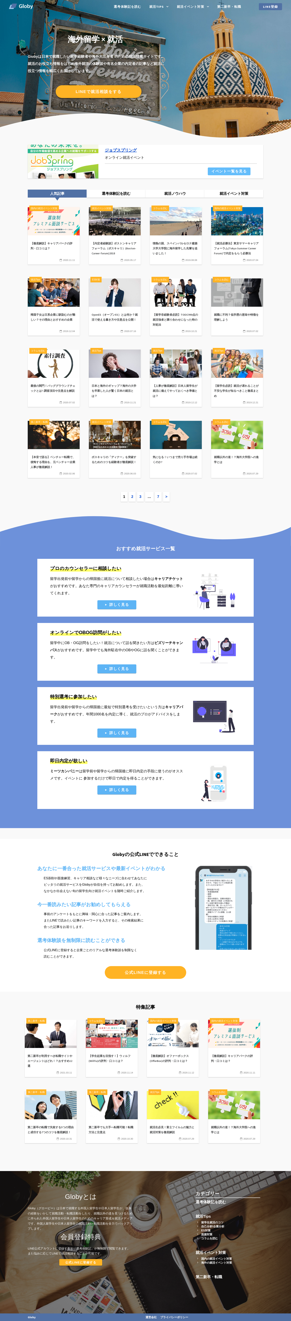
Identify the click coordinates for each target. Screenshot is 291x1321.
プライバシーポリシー (174, 1317)
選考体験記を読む (127, 7)
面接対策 (206, 1234)
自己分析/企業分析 (212, 1226)
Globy (32, 1317)
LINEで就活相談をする (99, 91)
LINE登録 (270, 7)
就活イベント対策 (190, 7)
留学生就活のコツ (212, 1222)
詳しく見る (119, 605)
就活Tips (156, 7)
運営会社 (151, 1317)
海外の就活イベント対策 (216, 1262)
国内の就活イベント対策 (216, 1258)
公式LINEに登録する (145, 972)
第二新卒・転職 (229, 7)
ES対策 (206, 1230)
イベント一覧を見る (229, 171)
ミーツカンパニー (64, 771)
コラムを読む (209, 1238)
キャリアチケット (168, 579)
